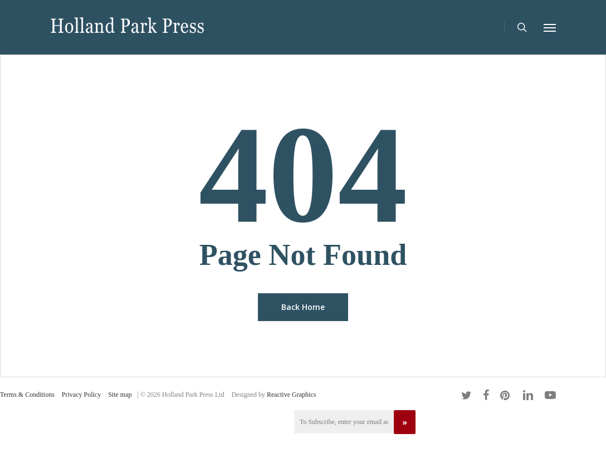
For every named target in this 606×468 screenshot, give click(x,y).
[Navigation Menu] (550, 27)
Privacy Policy (81, 394)
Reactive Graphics (291, 394)
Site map (119, 394)
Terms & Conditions (27, 394)
